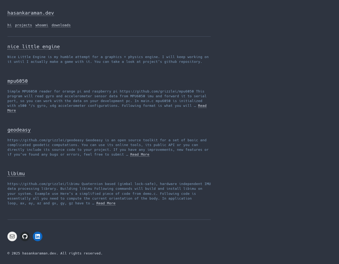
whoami (41, 25)
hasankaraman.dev (30, 13)
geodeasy (19, 130)
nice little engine (33, 46)
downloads (61, 25)
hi (9, 25)
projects (23, 25)
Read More (139, 154)
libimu (16, 173)
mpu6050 (17, 81)
